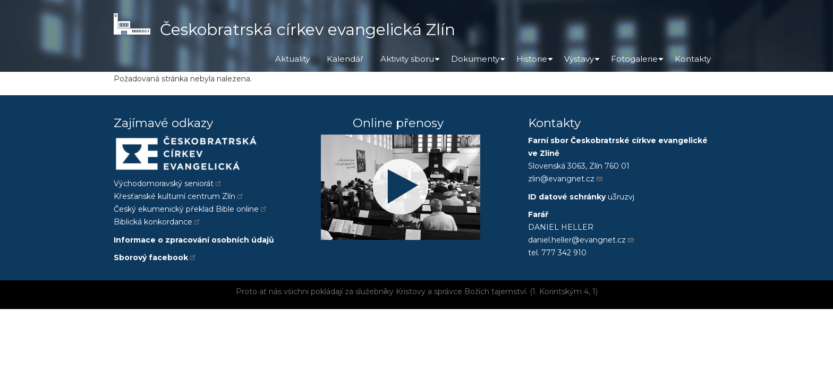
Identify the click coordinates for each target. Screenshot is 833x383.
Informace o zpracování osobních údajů (194, 240)
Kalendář (345, 59)
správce (448, 291)
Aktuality (292, 59)
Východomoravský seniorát (168, 183)
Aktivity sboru (411, 63)
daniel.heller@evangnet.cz (581, 240)
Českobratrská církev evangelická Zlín (307, 29)
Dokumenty (479, 63)
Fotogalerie (638, 63)
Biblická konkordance (157, 222)
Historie (536, 63)
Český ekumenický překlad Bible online (191, 209)
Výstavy (583, 63)
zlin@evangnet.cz (566, 179)
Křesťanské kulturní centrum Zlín (179, 196)
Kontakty (693, 59)
